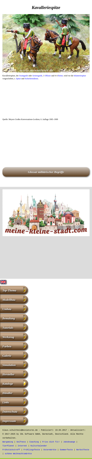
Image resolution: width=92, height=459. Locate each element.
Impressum (9, 421)
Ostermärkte (49, 450)
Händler (7, 393)
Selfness (21, 442)
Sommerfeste (66, 450)
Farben (6, 346)
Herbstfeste (82, 450)
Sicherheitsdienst (31, 79)
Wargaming (7, 442)
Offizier (48, 76)
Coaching (34, 442)
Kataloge (7, 383)
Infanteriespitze (80, 76)
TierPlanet (8, 446)
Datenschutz (9, 411)
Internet (22, 446)
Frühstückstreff (11, 450)
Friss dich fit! (51, 442)
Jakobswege (69, 442)
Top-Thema (9, 290)
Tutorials (7, 327)
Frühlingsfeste (32, 450)
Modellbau (8, 299)
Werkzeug (8, 337)
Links (5, 402)
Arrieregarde (37, 76)
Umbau (6, 309)
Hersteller (8, 374)
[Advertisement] (46, 100)
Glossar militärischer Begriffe (46, 171)
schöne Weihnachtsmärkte (18, 454)
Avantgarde (23, 76)
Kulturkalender (39, 446)
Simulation (9, 365)
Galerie (6, 355)
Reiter (60, 76)
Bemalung (8, 318)
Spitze (18, 79)
